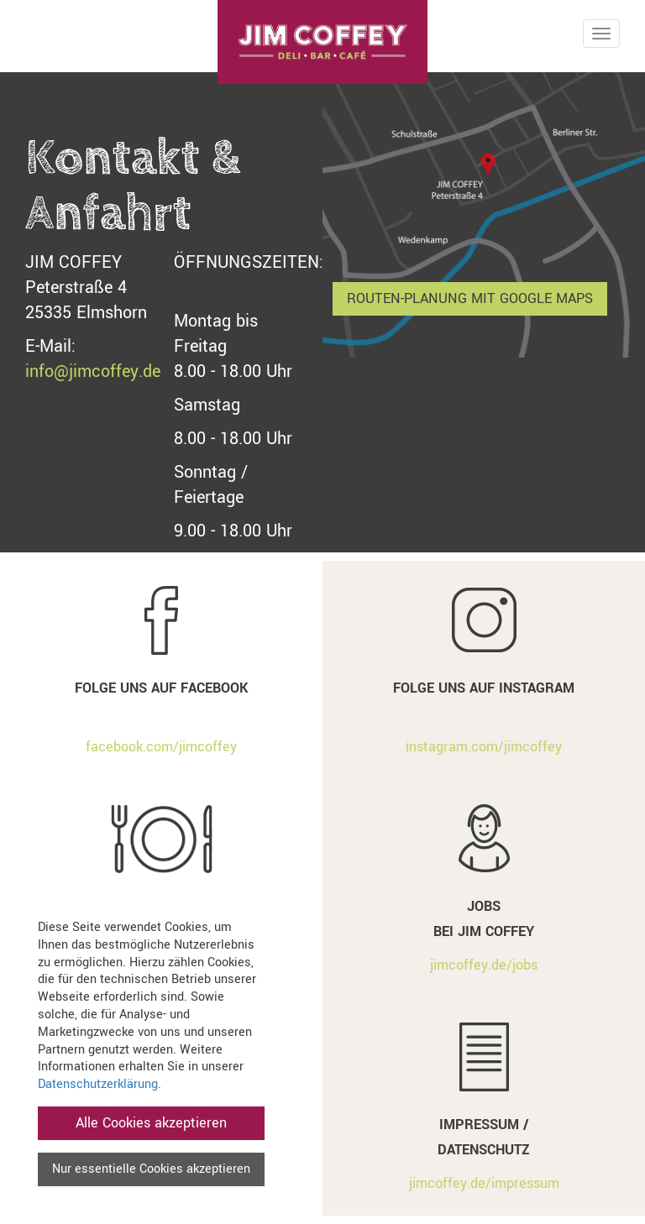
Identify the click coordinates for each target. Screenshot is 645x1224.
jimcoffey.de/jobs (484, 965)
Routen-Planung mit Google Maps (470, 298)
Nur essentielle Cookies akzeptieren (151, 1169)
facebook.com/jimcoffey (161, 746)
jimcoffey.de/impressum (484, 1183)
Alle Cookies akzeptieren (151, 1122)
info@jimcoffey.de (92, 371)
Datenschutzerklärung (98, 1084)
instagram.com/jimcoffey (484, 746)
